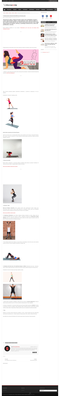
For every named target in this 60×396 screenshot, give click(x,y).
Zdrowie (43, 9)
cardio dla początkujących (10, 72)
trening (16, 17)
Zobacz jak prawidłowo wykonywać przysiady (10, 166)
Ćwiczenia (9, 9)
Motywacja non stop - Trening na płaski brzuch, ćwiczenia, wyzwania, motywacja (19, 394)
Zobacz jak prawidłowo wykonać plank (9, 212)
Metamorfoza (50, 9)
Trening (14, 9)
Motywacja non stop (45, 52)
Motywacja (31, 9)
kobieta (14, 17)
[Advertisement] (21, 38)
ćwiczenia (12, 17)
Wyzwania (25, 9)
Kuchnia (37, 9)
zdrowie (18, 17)
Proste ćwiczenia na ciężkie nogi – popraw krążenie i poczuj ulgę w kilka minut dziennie (51, 44)
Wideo (19, 9)
